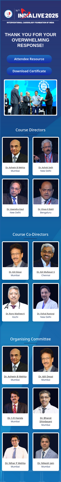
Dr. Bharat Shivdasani (46, 419)
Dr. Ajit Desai (15, 271)
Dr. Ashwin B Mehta (15, 167)
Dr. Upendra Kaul (15, 209)
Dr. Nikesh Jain (45, 463)
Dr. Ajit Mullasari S (46, 271)
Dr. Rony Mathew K (15, 313)
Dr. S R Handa (15, 418)
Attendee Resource (29, 59)
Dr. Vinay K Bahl (46, 209)
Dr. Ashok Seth (46, 167)
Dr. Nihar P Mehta (15, 463)
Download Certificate (29, 71)
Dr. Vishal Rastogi (45, 313)
